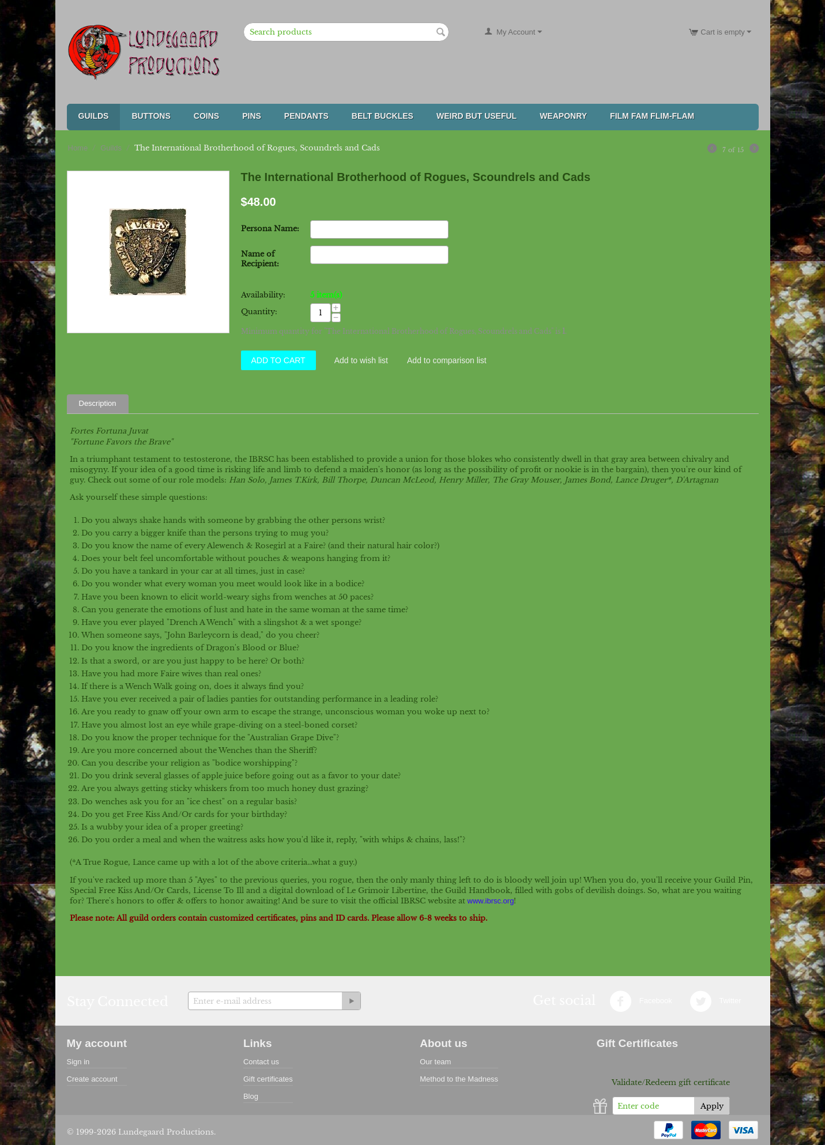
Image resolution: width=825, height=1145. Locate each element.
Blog (250, 1096)
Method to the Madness (459, 1079)
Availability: (263, 295)
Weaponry (563, 115)
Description (97, 403)
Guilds (93, 115)
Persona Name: (270, 228)
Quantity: (259, 312)
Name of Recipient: (260, 259)
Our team (435, 1061)
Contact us (261, 1061)
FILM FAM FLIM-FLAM (652, 115)
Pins (251, 115)
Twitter (715, 1001)
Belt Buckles (382, 115)
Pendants (306, 115)
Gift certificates (268, 1079)
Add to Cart (278, 360)
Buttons (150, 115)
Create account (92, 1079)
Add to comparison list (447, 360)
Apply (712, 1106)
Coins (206, 115)
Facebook (640, 1001)
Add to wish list (361, 360)
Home (78, 148)
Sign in (78, 1061)
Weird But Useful (476, 115)
